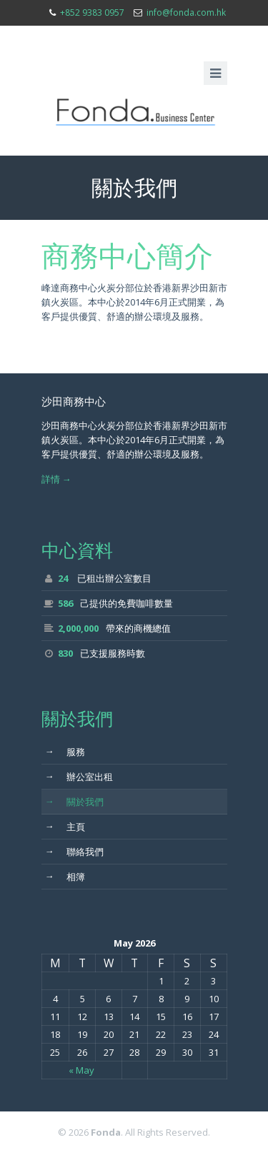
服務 (65, 751)
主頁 (65, 826)
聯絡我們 (74, 851)
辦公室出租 (79, 776)
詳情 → (56, 479)
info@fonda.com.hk (186, 12)
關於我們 (74, 801)
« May (81, 1070)
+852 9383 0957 (92, 12)
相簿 (65, 876)
